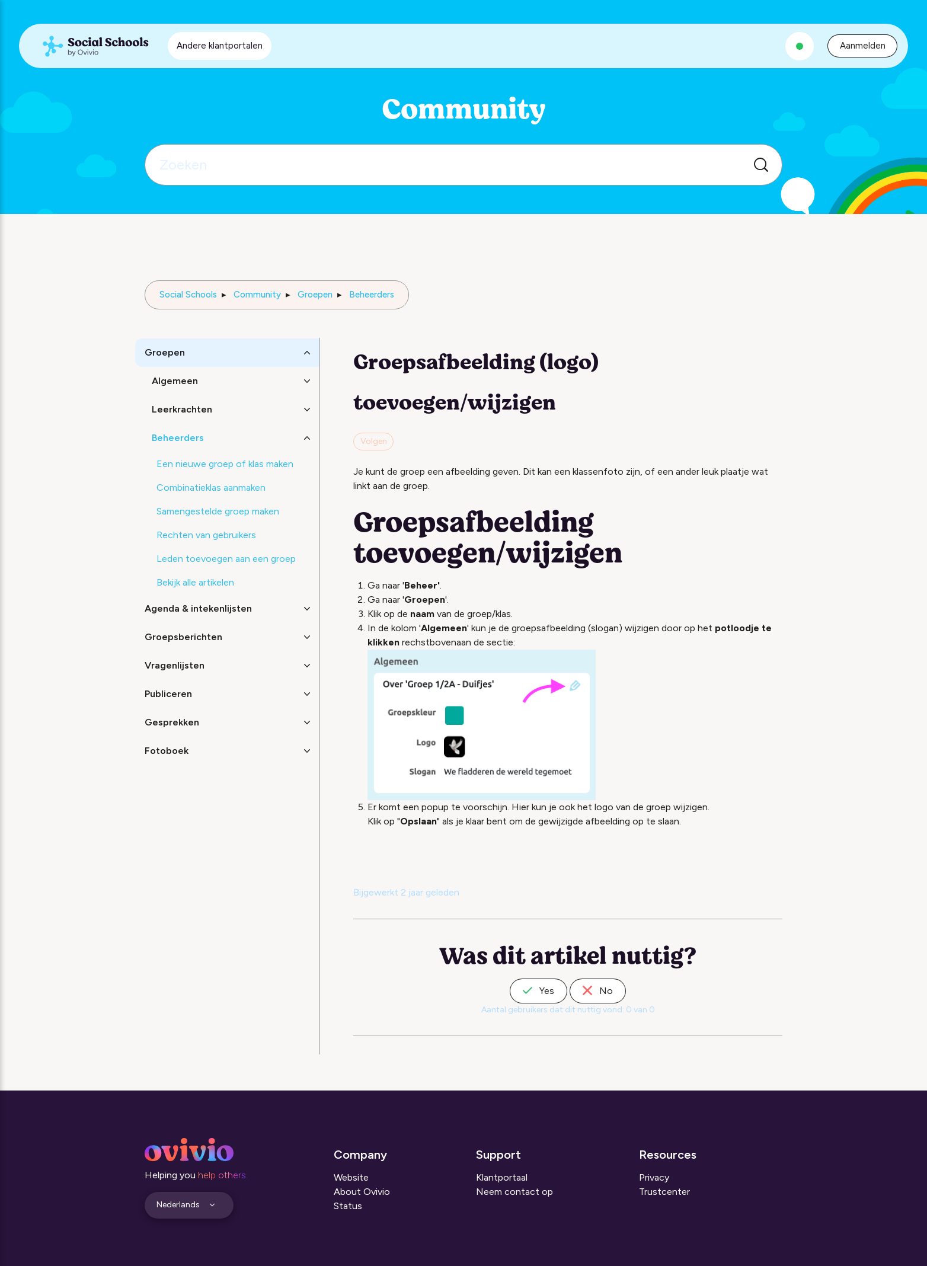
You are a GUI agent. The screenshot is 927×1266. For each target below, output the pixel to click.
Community (257, 294)
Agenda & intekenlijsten (198, 608)
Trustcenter (664, 1191)
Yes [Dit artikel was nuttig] (538, 990)
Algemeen (175, 380)
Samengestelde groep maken (217, 511)
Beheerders (371, 294)
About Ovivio (362, 1191)
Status (348, 1205)
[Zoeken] (463, 165)
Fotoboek (166, 750)
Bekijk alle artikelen (195, 582)
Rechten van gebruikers (206, 535)
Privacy (654, 1177)
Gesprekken (172, 722)
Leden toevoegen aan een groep (226, 558)
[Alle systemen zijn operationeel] (799, 46)
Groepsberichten (183, 636)
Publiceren (168, 693)
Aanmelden (863, 45)
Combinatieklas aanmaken (211, 487)
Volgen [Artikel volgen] (373, 441)
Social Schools (188, 294)
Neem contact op (514, 1191)
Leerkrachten (182, 409)
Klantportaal (502, 1177)
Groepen (315, 294)
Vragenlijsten (174, 665)
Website (351, 1177)
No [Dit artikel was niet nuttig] (598, 990)
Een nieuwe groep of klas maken (224, 463)
